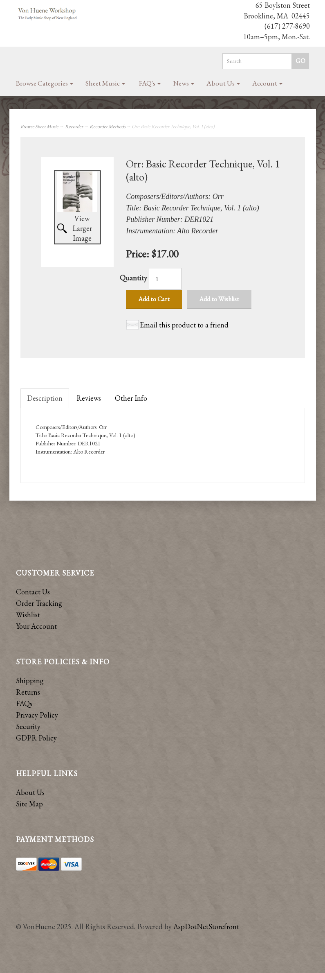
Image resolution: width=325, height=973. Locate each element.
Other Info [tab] (131, 398)
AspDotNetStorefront (206, 926)
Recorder (74, 126)
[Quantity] (165, 279)
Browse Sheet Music (39, 126)
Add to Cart (154, 299)
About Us (223, 83)
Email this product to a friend (184, 325)
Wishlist (28, 614)
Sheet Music (105, 83)
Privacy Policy (37, 715)
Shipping (30, 680)
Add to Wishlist (219, 299)
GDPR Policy (36, 738)
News (183, 83)
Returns (28, 692)
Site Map (29, 803)
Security (28, 726)
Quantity (133, 277)
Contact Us (33, 591)
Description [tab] (45, 398)
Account (267, 83)
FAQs (24, 703)
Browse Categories (44, 83)
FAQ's (150, 83)
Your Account (36, 626)
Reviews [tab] (88, 398)
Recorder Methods (108, 126)
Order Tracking (39, 603)
